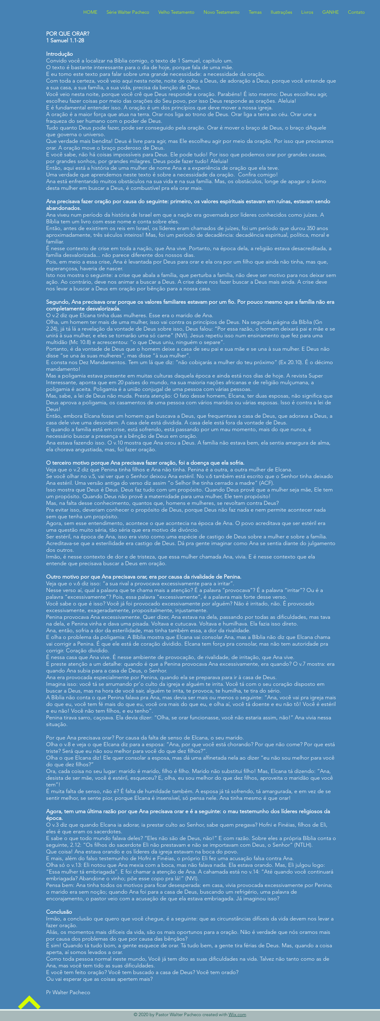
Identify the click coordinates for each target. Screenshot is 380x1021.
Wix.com (237, 1014)
